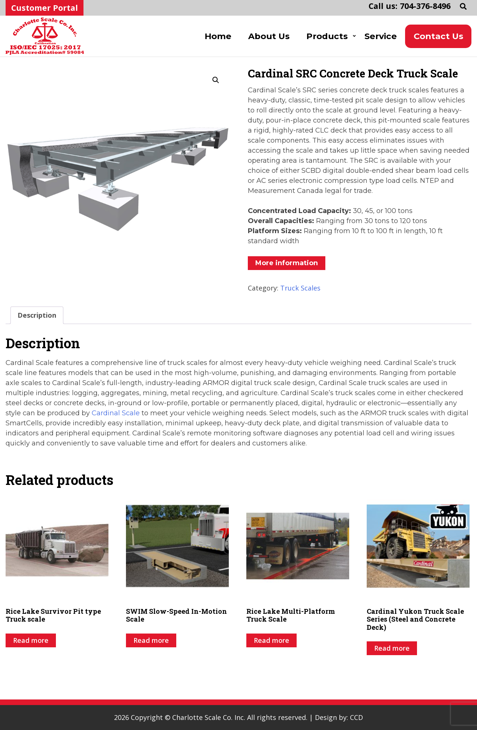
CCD (356, 717)
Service (380, 36)
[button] (215, 80)
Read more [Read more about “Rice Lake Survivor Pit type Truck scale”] (30, 640)
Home (218, 36)
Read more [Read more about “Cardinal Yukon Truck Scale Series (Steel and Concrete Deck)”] (392, 648)
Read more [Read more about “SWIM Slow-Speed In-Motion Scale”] (151, 640)
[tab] (36, 315)
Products (327, 36)
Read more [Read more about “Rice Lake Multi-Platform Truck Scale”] (271, 640)
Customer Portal (44, 7)
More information (286, 263)
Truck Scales (300, 287)
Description (37, 315)
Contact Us (438, 36)
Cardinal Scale (116, 413)
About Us (269, 36)
